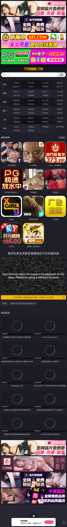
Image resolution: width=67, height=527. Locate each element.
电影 (4, 102)
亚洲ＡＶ (16, 92)
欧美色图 (45, 109)
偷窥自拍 (16, 109)
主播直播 (45, 95)
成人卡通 (45, 100)
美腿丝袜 (16, 113)
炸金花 (31, 86)
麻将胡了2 (16, 86)
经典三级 (31, 104)
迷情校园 (16, 122)
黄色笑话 (45, 122)
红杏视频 (16, 130)
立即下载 (49, 522)
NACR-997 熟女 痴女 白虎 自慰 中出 (23, 303)
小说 (4, 119)
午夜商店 (31, 127)
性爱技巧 (60, 122)
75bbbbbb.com (33, 69)
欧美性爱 (60, 100)
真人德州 (31, 83)
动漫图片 (60, 109)
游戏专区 (60, 83)
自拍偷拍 (31, 92)
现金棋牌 (45, 86)
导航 (4, 128)
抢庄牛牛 (60, 86)
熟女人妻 (16, 95)
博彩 (4, 84)
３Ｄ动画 (60, 92)
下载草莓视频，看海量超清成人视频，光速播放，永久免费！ (39, 297)
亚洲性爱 (16, 100)
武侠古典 (60, 118)
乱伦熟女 (45, 104)
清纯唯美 (31, 113)
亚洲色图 (31, 109)
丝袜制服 (31, 95)
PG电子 (16, 83)
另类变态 (60, 104)
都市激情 (16, 118)
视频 (4, 93)
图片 (4, 111)
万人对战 (45, 83)
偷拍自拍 (31, 100)
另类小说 (31, 122)
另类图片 (60, 113)
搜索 (61, 75)
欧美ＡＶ (45, 92)
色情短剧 (31, 130)
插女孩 (16, 127)
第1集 (5, 303)
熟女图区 (45, 113)
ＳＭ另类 (60, 95)
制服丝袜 (16, 104)
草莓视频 (45, 127)
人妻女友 (45, 118)
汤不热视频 (60, 127)
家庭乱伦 (31, 118)
